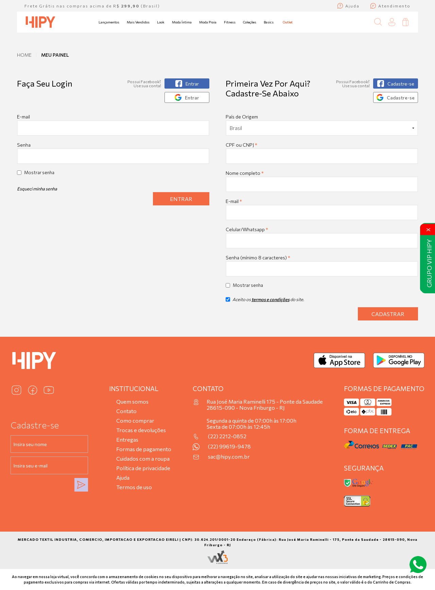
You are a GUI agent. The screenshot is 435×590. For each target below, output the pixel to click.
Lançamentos (109, 22)
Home (24, 55)
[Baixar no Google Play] (398, 360)
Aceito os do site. (265, 301)
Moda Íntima (182, 22)
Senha (24, 145)
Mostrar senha (39, 172)
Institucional (133, 388)
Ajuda (122, 477)
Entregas (127, 439)
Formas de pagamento (143, 449)
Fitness (230, 22)
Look (160, 22)
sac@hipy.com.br (229, 457)
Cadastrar (387, 314)
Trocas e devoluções (141, 430)
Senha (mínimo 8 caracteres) (258, 257)
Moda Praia (207, 22)
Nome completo (245, 173)
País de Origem (242, 116)
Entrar (181, 199)
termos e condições (270, 299)
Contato (126, 411)
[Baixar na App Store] (339, 360)
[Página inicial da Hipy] (40, 22)
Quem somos (132, 401)
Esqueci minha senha (37, 188)
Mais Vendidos (138, 22)
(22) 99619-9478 (229, 446)
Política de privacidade (143, 468)
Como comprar (135, 420)
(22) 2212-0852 (227, 436)
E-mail (113, 125)
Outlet (288, 22)
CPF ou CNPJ (241, 145)
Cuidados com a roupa (143, 458)
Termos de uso (134, 487)
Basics (269, 22)
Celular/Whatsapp (247, 229)
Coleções (249, 22)
